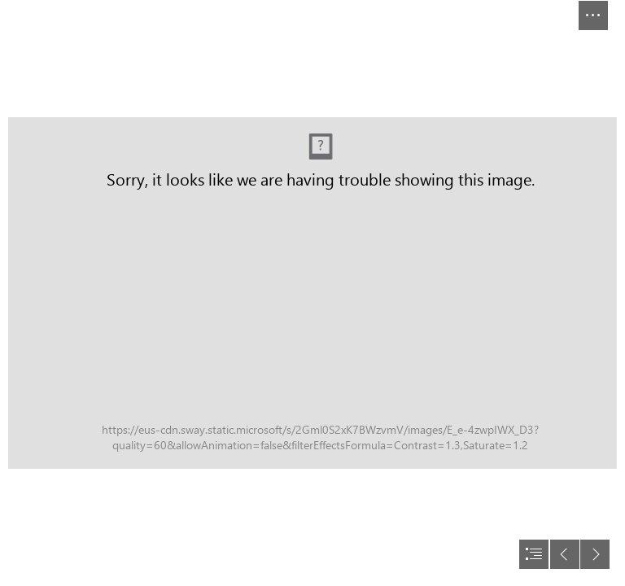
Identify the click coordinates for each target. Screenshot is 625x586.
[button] (593, 15)
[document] (312, 293)
